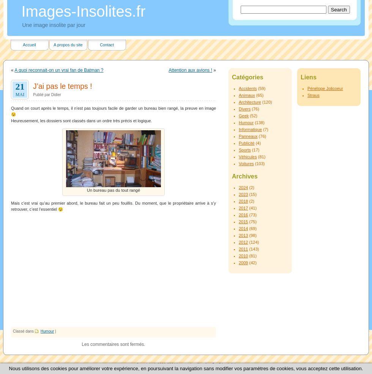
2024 (243, 187)
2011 (243, 249)
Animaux (247, 95)
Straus (313, 95)
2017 (243, 208)
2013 (243, 235)
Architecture (250, 102)
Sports (245, 150)
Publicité (247, 143)
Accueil (29, 45)
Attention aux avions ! (190, 70)
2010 (243, 256)
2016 (243, 215)
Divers (245, 109)
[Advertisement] (113, 270)
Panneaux (248, 136)
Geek (244, 116)
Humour (47, 331)
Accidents (248, 88)
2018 (243, 201)
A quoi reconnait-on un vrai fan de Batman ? (58, 70)
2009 (243, 262)
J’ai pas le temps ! (62, 86)
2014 (243, 228)
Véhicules (248, 157)
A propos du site (68, 45)
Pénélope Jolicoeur (325, 88)
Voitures (246, 163)
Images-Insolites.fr (84, 11)
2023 (243, 194)
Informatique (250, 129)
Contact (107, 45)
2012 (243, 242)
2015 (243, 221)
